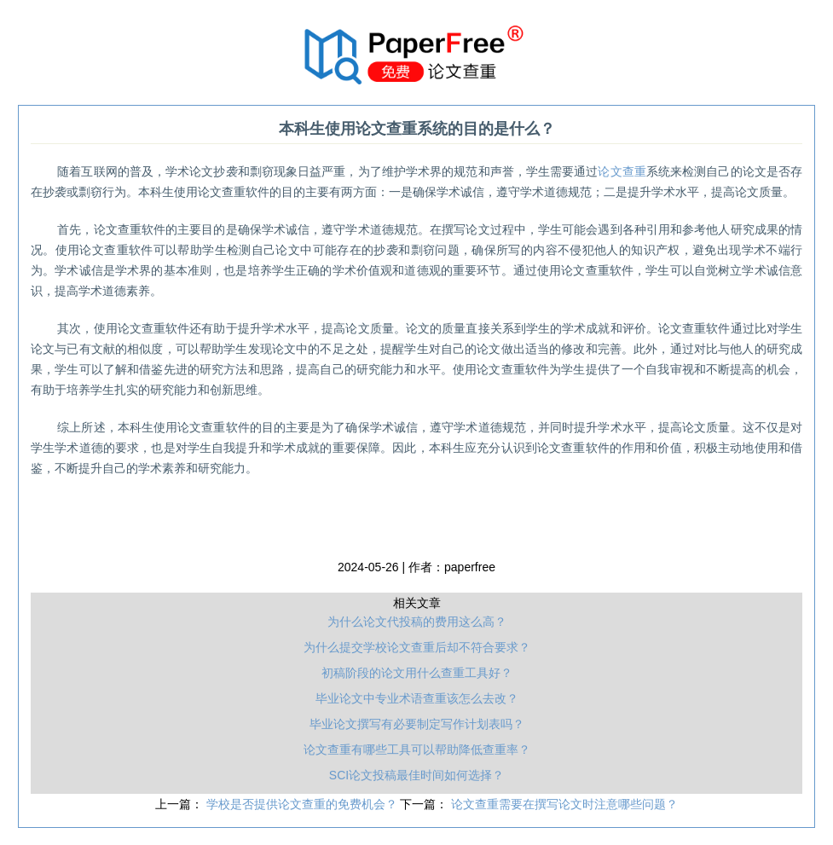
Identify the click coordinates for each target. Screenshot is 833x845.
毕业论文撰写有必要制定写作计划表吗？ (416, 724)
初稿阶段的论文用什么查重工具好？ (416, 673)
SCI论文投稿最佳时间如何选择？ (416, 775)
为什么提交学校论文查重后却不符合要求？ (417, 647)
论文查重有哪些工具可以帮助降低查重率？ (417, 749)
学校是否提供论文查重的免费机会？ (303, 804)
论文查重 (621, 171)
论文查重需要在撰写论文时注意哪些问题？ (564, 804)
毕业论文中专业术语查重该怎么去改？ (416, 698)
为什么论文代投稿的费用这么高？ (416, 621)
